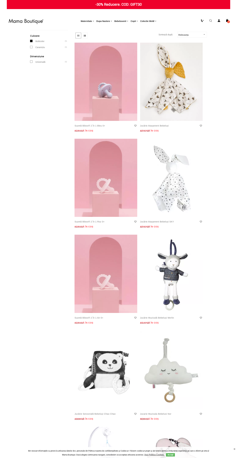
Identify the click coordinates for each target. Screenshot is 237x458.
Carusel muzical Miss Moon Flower (154, 285)
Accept (170, 455)
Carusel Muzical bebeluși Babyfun (152, 226)
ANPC (125, 445)
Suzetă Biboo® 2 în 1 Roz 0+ (154, 110)
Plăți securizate (28, 406)
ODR (136, 445)
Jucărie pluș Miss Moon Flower (186, 343)
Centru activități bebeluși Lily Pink (84, 343)
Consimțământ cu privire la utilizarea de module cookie (88, 406)
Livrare (28, 399)
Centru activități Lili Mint (153, 343)
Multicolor (39, 65)
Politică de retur (28, 393)
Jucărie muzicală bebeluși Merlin (118, 168)
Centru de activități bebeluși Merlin (85, 285)
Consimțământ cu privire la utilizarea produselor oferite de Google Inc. (88, 413)
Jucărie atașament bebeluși (118, 110)
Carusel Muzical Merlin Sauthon (121, 343)
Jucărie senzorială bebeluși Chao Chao (154, 168)
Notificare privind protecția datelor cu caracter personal (88, 399)
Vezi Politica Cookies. (154, 454)
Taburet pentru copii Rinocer (120, 285)
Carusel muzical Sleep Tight (87, 226)
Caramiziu (40, 71)
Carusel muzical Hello (188, 283)
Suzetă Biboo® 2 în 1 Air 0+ (86, 168)
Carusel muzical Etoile (189, 224)
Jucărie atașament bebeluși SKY (186, 110)
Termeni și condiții (88, 393)
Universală (40, 85)
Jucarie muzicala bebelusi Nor (186, 168)
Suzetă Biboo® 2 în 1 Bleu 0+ (86, 110)
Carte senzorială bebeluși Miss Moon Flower (119, 226)
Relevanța (192, 58)
